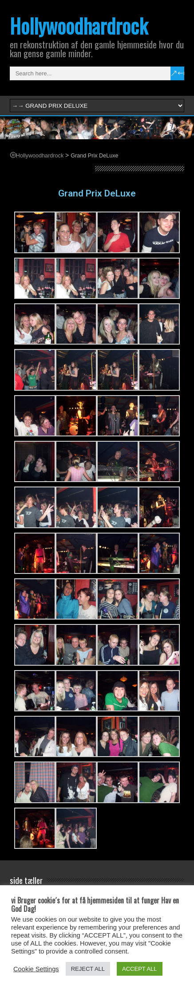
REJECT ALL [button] (88, 968)
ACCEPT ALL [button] (139, 968)
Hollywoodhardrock (79, 25)
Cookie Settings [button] (36, 969)
